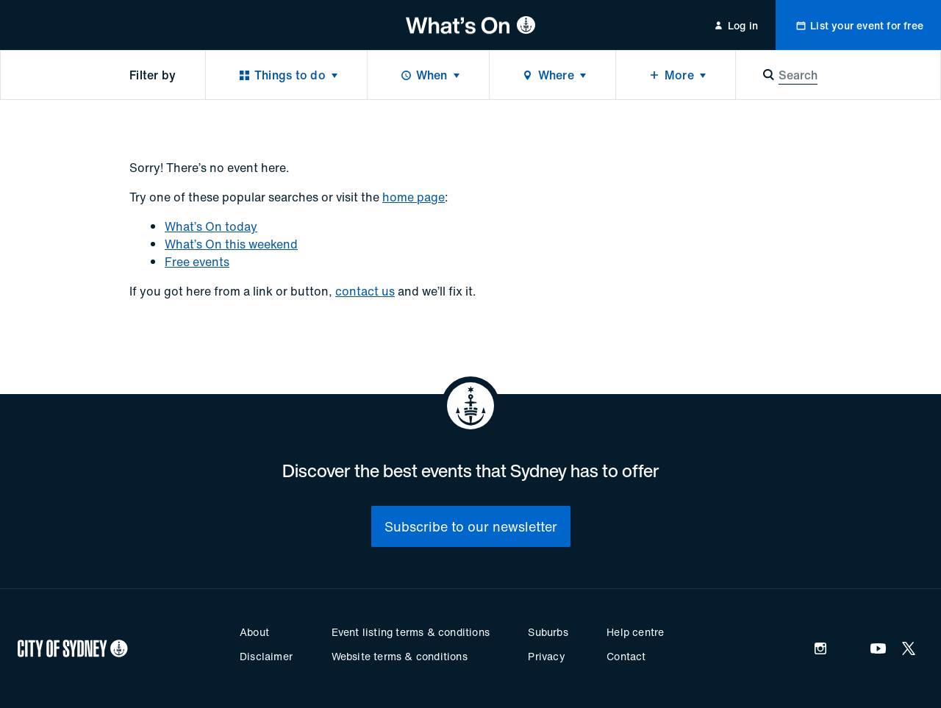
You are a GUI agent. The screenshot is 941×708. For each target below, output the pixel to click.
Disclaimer (266, 656)
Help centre (635, 632)
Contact (626, 656)
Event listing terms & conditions (411, 632)
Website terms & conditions (400, 656)
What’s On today (211, 226)
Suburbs (548, 632)
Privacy (546, 656)
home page (413, 197)
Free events (197, 262)
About (254, 632)
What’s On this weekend (231, 244)
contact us (365, 291)
